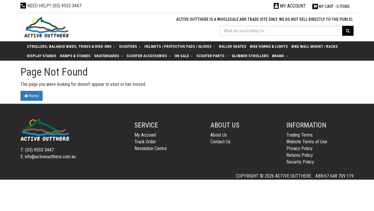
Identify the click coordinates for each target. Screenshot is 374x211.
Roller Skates (232, 46)
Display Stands (41, 55)
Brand (280, 55)
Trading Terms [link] (299, 135)
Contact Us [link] (220, 141)
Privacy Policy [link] (299, 148)
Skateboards (108, 55)
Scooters (130, 46)
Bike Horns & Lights (269, 46)
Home (31, 95)
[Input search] (281, 31)
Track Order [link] (145, 141)
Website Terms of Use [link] (306, 141)
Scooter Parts (212, 55)
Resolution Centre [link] (150, 148)
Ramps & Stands (75, 55)
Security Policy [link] (300, 162)
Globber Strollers (250, 55)
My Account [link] (145, 135)
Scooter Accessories (149, 55)
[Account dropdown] (290, 6)
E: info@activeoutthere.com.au (48, 156)
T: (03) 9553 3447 (37, 150)
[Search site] (348, 31)
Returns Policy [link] (299, 155)
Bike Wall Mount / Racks (314, 46)
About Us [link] (218, 135)
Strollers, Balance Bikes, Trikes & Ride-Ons (71, 46)
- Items (331, 6)
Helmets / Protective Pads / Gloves (179, 46)
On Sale (183, 55)
